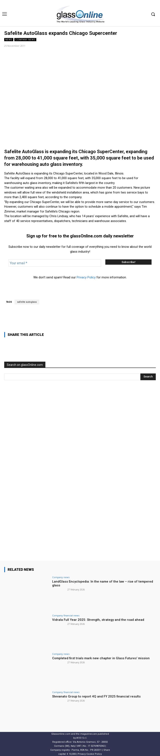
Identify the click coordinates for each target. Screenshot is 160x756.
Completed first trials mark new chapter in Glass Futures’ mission (101, 658)
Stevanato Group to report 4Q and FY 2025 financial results (96, 696)
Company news (25, 39)
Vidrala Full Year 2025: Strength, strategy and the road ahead (98, 620)
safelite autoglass (27, 302)
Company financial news (65, 615)
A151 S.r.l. (81, 738)
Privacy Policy (86, 277)
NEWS (8, 39)
